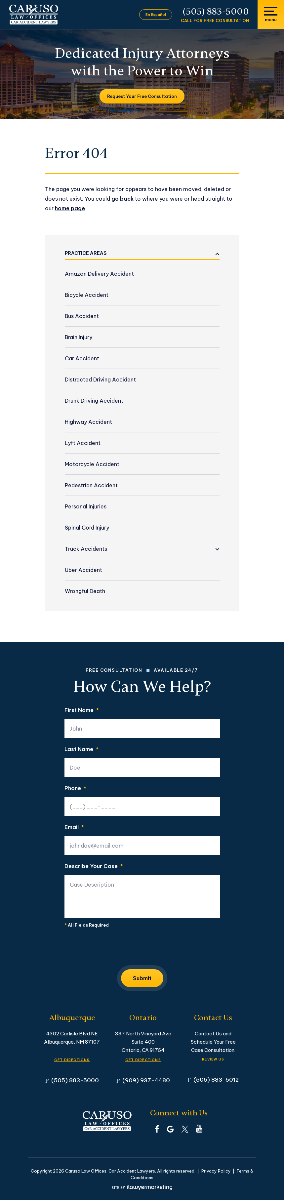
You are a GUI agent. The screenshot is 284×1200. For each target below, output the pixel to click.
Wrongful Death (85, 591)
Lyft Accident (83, 443)
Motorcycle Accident (92, 464)
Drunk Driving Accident (94, 400)
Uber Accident (83, 570)
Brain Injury (78, 337)
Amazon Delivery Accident (99, 273)
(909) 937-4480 (146, 1080)
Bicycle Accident (86, 295)
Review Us (213, 1059)
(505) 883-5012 (216, 1079)
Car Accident (82, 358)
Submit (142, 978)
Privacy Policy (216, 1171)
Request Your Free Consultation (142, 96)
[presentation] (114, 948)
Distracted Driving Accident (100, 379)
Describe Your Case (93, 866)
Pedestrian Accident (91, 485)
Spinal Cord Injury (87, 527)
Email (74, 827)
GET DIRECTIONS (72, 1060)
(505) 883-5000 (216, 11)
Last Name (81, 749)
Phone (75, 788)
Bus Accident (82, 316)
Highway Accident (88, 422)
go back (122, 198)
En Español (155, 14)
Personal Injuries (85, 506)
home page (70, 208)
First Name (81, 710)
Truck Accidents (86, 548)
